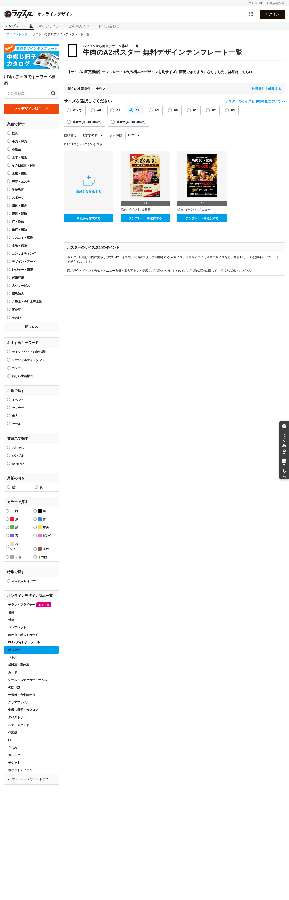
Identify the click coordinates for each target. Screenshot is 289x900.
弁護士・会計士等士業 (27, 301)
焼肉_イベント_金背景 (136, 209)
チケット (14, 762)
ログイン (273, 14)
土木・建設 (19, 157)
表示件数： (117, 135)
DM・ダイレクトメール (24, 642)
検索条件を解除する (266, 89)
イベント (18, 400)
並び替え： (72, 135)
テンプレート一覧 (19, 26)
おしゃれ (18, 447)
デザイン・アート (24, 261)
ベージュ (15, 546)
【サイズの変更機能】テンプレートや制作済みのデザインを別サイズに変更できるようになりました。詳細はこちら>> (160, 72)
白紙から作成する (89, 218)
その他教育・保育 (24, 165)
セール (16, 424)
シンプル (18, 455)
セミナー (18, 408)
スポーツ (18, 197)
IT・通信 (18, 221)
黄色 (43, 527)
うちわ (12, 747)
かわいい (18, 463)
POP (11, 740)
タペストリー (17, 717)
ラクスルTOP (254, 3)
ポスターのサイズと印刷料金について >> (255, 101)
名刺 (11, 612)
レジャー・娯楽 (22, 269)
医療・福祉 (19, 173)
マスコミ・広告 (22, 237)
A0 (99, 110)
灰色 (15, 557)
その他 (16, 317)
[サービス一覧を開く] (251, 14)
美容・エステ (21, 181)
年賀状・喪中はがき (21, 695)
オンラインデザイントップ (30, 779)
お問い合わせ (109, 26)
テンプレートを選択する (145, 218)
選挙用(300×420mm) (87, 122)
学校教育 (18, 189)
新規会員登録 (276, 3)
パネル (12, 657)
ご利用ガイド (79, 26)
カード (12, 672)
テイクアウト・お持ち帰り (30, 352)
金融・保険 (19, 245)
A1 (118, 110)
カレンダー (15, 755)
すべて (77, 110)
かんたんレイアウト (25, 581)
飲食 (15, 133)
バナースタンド (18, 725)
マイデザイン (49, 26)
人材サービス (21, 285)
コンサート (19, 368)
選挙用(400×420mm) (131, 122)
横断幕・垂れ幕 (18, 665)
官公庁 (16, 309)
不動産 (16, 149)
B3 (233, 110)
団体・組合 (19, 205)
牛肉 (99, 88)
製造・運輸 (19, 213)
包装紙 (12, 732)
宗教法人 (18, 293)
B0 (176, 110)
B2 (214, 110)
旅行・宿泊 (19, 229)
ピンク (45, 535)
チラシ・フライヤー (30, 604)
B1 (195, 110)
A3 (157, 110)
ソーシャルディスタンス (28, 360)
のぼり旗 (14, 687)
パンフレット (17, 627)
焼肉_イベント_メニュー (194, 209)
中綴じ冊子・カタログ (23, 710)
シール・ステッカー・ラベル (27, 680)
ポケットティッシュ (21, 770)
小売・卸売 (19, 141)
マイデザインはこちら (31, 109)
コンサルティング (24, 253)
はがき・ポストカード (23, 635)
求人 (15, 416)
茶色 (43, 549)
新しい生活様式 (22, 376)
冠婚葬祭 (18, 277)
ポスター (14, 650)
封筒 (11, 620)
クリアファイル (18, 702)
